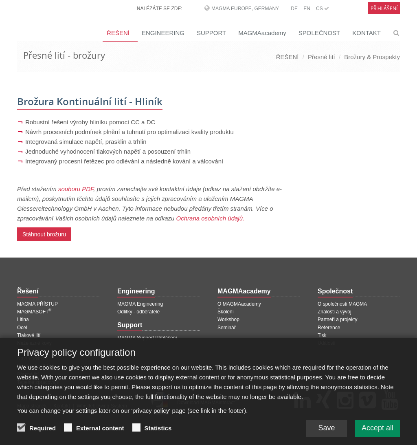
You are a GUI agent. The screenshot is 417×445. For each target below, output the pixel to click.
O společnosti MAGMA (342, 304)
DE (294, 8)
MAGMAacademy (262, 32)
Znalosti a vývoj (334, 312)
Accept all (377, 433)
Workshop (228, 319)
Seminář (226, 327)
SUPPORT (211, 32)
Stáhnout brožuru (44, 234)
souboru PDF (75, 188)
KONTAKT (366, 32)
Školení (225, 312)
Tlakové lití (28, 335)
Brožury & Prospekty (372, 56)
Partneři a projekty (337, 319)
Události (326, 343)
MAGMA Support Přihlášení (147, 338)
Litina (23, 319)
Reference (329, 327)
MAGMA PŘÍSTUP (37, 304)
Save (326, 433)
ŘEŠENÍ (118, 32)
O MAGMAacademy (239, 304)
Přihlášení (384, 8)
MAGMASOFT (34, 312)
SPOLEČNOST (319, 32)
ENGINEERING (163, 32)
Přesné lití (321, 56)
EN (306, 8)
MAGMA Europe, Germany (245, 8)
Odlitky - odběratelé (138, 312)
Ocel (22, 327)
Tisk (322, 335)
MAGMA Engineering (140, 304)
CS (322, 8)
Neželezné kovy (34, 343)
